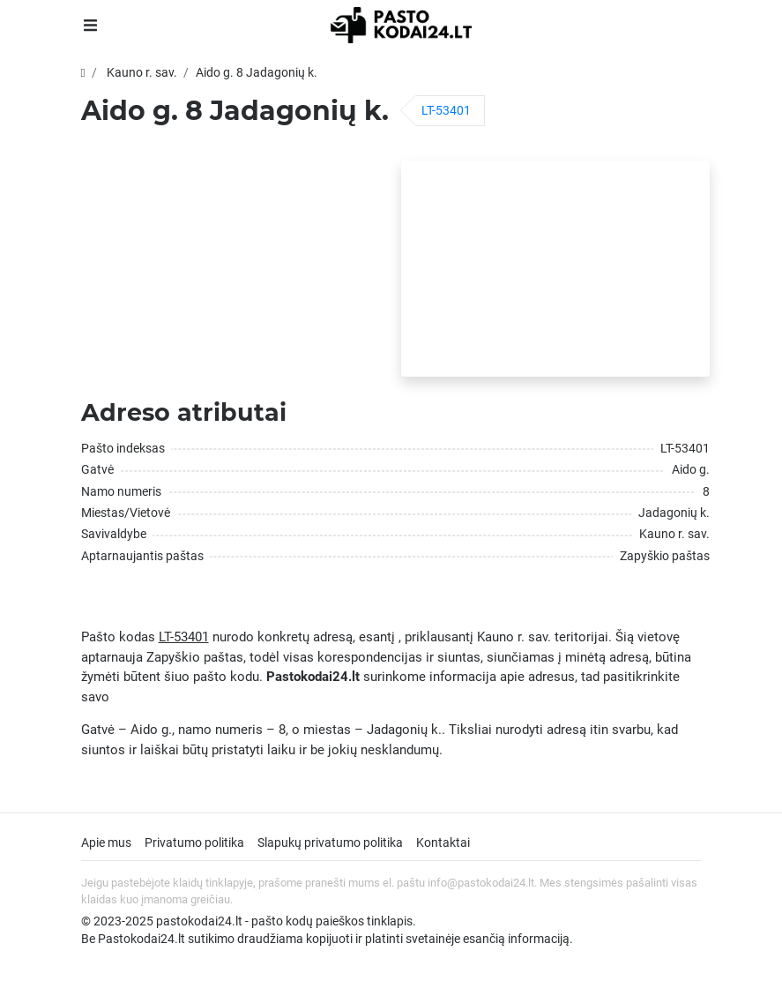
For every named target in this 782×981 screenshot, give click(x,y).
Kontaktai (443, 842)
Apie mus (106, 842)
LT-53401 (446, 110)
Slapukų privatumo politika (330, 842)
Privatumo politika (194, 842)
